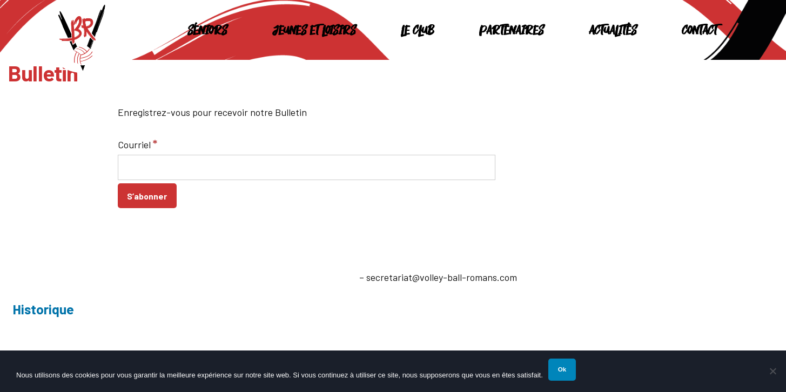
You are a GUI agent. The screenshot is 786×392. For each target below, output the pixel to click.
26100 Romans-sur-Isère (108, 282)
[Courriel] (307, 167)
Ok (562, 369)
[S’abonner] (147, 195)
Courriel (137, 144)
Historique (43, 309)
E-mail (343, 277)
